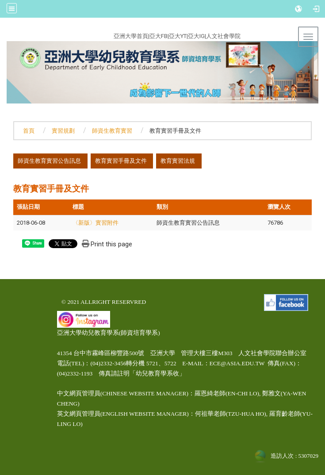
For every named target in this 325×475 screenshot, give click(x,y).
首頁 (28, 130)
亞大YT (178, 36)
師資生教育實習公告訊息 (49, 160)
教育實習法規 (178, 160)
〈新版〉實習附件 (96, 222)
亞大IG (196, 36)
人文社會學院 (223, 36)
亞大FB (158, 36)
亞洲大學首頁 (131, 36)
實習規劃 (63, 130)
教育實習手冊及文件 (121, 160)
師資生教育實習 (112, 130)
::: (80, 34)
